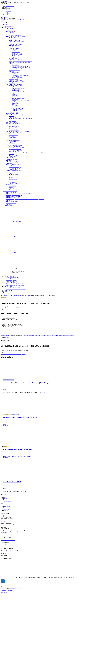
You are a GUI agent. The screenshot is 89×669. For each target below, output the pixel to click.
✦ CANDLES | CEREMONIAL (13, 140)
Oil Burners (11, 128)
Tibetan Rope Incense (16, 107)
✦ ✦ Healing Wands (13, 79)
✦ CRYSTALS (9, 43)
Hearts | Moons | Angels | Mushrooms (20, 75)
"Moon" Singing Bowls (14, 151)
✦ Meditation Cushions (11, 159)
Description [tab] (6, 337)
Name (2, 515)
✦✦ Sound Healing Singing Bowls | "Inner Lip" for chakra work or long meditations (25, 199)
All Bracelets (15, 49)
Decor (10, 178)
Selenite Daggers (12, 137)
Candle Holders (12, 143)
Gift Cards (11, 32)
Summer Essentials (13, 183)
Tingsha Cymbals (13, 156)
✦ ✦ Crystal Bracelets (14, 48)
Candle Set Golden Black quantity (12, 491)
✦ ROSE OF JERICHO (11, 122)
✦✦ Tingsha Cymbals (11, 203)
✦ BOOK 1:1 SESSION (8, 276)
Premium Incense (15, 99)
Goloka (13, 93)
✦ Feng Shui (9, 163)
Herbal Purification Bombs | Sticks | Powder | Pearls (20, 118)
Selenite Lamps (12, 39)
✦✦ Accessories (9, 200)
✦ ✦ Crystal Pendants (14, 45)
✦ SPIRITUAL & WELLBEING (13, 164)
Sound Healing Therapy (11, 280)
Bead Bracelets (15, 50)
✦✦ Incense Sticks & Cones (15, 85)
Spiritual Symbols (13, 169)
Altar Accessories (13, 138)
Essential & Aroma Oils (14, 126)
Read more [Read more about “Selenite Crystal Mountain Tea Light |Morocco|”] (5, 425)
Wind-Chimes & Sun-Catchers (16, 168)
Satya (13, 104)
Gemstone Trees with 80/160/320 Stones (21, 66)
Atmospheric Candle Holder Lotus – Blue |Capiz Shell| (13, 354)
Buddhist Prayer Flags (14, 172)
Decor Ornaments (13, 179)
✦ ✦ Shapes (11, 71)
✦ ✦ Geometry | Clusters (14, 70)
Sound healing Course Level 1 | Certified (15, 283)
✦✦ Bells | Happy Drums (12, 201)
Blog (4, 292)
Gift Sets (11, 34)
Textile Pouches (12, 186)
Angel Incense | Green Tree (18, 88)
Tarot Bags (11, 133)
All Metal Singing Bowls (14, 146)
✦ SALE (8, 30)
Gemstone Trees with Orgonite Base (20, 68)
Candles (11, 142)
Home (2, 295)
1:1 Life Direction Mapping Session (14, 278)
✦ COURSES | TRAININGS (9, 282)
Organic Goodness (16, 95)
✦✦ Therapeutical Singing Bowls (13, 196)
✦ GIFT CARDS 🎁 (8, 26)
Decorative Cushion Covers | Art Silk (17, 189)
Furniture (11, 181)
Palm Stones (14, 73)
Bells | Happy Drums (13, 155)
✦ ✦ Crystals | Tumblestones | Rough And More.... (20, 62)
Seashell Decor (12, 182)
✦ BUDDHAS (9, 157)
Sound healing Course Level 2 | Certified (15, 285)
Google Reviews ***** (8, 6)
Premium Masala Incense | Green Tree (20, 100)
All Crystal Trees (15, 65)
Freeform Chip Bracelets (17, 53)
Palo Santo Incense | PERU (18, 98)
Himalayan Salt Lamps (14, 37)
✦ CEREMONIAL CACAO (12, 113)
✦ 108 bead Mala (13, 58)
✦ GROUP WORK (7, 286)
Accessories (11, 154)
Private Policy (6, 506)
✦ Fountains (9, 160)
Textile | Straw (9, 184)
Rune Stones (11, 136)
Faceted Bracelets (16, 52)
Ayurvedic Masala (16, 89)
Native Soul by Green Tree (18, 96)
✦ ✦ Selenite (12, 83)
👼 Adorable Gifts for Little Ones (16, 35)
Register (8, 9)
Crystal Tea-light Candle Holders (16, 41)
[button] (4, 3)
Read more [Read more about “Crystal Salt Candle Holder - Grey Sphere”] (5, 457)
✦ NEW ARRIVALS (10, 28)
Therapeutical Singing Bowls (15, 150)
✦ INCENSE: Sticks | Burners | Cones (14, 84)
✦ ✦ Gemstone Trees (13, 63)
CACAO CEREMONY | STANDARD (14, 287)
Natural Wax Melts (13, 127)
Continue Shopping (5, 335)
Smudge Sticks (12, 117)
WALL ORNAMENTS (14, 174)
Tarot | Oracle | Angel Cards (15, 132)
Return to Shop (12, 588)
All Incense (14, 86)
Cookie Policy (6, 509)
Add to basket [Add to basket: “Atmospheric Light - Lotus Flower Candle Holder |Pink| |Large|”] (44, 393)
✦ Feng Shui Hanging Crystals (13, 161)
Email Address (4, 518)
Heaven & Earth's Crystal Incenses (19, 91)
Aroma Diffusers (12, 125)
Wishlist (8, 13)
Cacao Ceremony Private (11, 281)
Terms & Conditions (7, 507)
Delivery (5, 7)
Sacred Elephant (15, 102)
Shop (5, 295)
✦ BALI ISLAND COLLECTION (13, 176)
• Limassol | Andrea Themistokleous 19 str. (10, 550)
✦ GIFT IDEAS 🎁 (10, 31)
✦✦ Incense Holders (13, 112)
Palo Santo (11, 116)
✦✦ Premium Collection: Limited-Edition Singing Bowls (19, 193)
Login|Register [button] (6, 8)
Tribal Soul (14, 105)
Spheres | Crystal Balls (17, 77)
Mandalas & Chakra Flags (15, 167)
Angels (10, 165)
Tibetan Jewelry (12, 173)
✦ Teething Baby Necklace (15, 57)
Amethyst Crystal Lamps (14, 40)
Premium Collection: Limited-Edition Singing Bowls (21, 147)
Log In (7, 12)
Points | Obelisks (15, 76)
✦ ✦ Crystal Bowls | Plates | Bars (16, 59)
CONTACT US (6, 291)
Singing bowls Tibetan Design (15, 149)
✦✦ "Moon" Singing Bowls (12, 197)
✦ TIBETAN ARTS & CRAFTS (13, 170)
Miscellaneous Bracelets (17, 55)
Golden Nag (14, 94)
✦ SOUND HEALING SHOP (10, 191)
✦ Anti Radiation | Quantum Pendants (17, 46)
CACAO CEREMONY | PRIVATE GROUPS (16, 289)
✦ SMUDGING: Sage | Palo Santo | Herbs (15, 114)
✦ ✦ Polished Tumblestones (15, 80)
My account (8, 11)
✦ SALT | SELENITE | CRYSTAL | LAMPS (16, 36)
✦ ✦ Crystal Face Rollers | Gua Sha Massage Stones (20, 61)
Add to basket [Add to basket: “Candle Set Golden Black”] (27, 491)
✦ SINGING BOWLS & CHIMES (14, 145)
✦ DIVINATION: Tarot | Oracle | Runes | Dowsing (17, 131)
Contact (5, 497)
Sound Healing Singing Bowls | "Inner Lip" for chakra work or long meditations (27, 152)
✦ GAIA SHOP (6, 27)
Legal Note (5, 510)
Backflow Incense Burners (18, 109)
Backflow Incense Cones (17, 110)
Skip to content (4, 1)
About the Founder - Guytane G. (13, 277)
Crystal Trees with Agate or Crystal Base (21, 67)
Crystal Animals (15, 72)
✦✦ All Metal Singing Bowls (12, 192)
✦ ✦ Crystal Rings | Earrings (15, 44)
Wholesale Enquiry (7, 501)
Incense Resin (12, 119)
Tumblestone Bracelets (17, 54)
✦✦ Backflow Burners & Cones (16, 108)
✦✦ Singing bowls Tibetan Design (14, 195)
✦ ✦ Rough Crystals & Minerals (16, 81)
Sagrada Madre (15, 103)
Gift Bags (11, 187)
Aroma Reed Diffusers (14, 130)
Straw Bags (11, 188)
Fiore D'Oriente (15, 90)
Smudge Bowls (12, 121)
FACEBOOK (9, 350)
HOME (5, 24)
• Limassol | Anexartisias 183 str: (8, 540)
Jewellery (11, 177)
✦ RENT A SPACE (7, 290)
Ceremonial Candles (13, 141)
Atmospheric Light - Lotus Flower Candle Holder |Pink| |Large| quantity (21, 392)
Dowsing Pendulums (13, 135)
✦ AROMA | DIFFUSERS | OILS (13, 123)
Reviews (5, 499)
